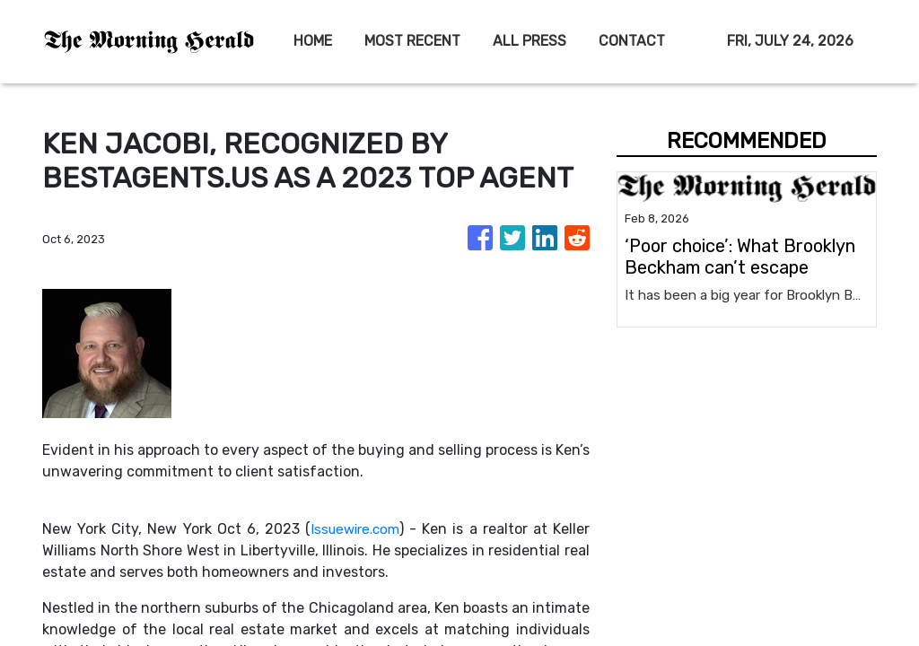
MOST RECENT (412, 40)
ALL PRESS (529, 40)
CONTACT (632, 40)
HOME (312, 40)
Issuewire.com (354, 528)
